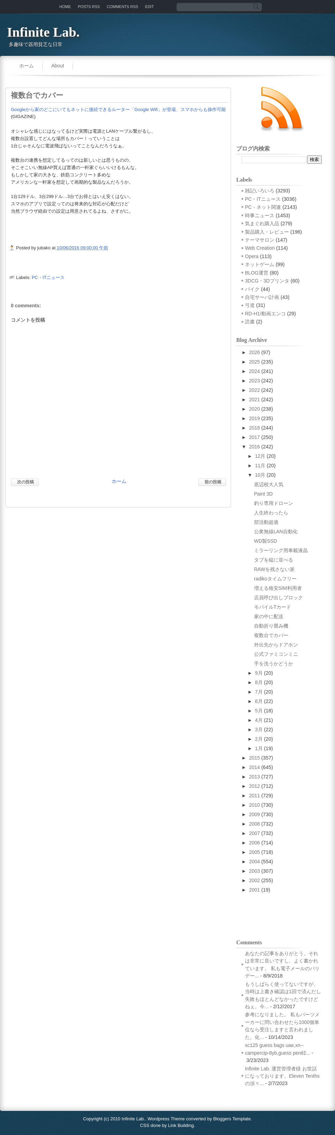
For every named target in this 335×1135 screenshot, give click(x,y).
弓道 (250, 305)
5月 (259, 710)
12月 (260, 456)
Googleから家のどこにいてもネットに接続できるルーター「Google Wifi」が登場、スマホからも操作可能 (118, 109)
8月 (259, 682)
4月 (259, 720)
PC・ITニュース (48, 277)
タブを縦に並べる (273, 560)
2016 (254, 446)
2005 (254, 852)
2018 (254, 428)
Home (65, 7)
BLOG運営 (256, 273)
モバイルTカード (272, 607)
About (57, 65)
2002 (254, 880)
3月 (259, 729)
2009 (254, 814)
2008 (254, 824)
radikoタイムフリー (275, 578)
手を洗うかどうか (273, 663)
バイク (252, 289)
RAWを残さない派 (274, 569)
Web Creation (260, 248)
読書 (250, 321)
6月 (259, 701)
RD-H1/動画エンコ (265, 313)
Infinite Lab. (43, 32)
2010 (254, 805)
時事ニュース (259, 215)
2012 (254, 786)
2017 (254, 437)
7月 (259, 692)
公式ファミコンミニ (276, 654)
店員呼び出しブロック (278, 597)
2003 (254, 871)
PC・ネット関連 (263, 207)
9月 (259, 673)
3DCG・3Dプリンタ (267, 281)
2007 (254, 833)
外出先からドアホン (276, 644)
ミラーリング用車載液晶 (281, 550)
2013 (254, 776)
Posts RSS (89, 7)
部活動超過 (266, 522)
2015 (254, 758)
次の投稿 (25, 481)
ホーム (26, 65)
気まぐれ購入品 (262, 223)
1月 (259, 748)
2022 (254, 390)
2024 (254, 371)
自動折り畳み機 (271, 626)
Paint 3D (263, 494)
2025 (254, 362)
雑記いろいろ (259, 190)
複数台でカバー (37, 95)
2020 (254, 409)
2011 (254, 795)
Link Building (181, 1125)
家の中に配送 (268, 616)
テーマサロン (259, 240)
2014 (254, 767)
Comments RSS (122, 7)
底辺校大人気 (268, 484)
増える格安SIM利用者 (278, 588)
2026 (254, 352)
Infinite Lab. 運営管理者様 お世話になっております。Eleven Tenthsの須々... (282, 1076)
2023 (254, 380)
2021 (254, 399)
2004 (254, 861)
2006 (254, 842)
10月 (260, 475)
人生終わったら (271, 512)
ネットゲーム (259, 264)
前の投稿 (212, 481)
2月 (259, 739)
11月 (260, 465)
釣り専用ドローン (273, 503)
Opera (252, 256)
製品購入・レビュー (267, 232)
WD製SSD (265, 541)
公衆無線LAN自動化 (276, 531)
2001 (254, 890)
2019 (254, 418)
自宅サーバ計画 (262, 297)
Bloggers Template (232, 1118)
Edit (149, 7)
